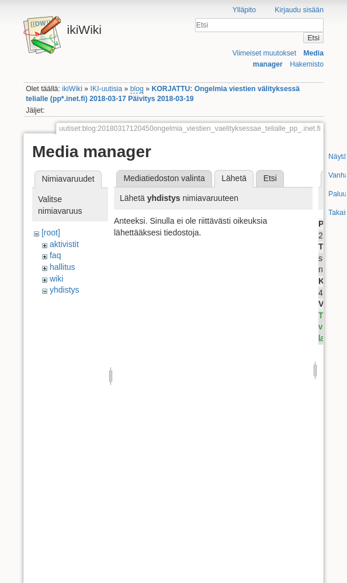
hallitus (62, 267)
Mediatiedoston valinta (163, 178)
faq (55, 255)
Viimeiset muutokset (264, 53)
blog (137, 89)
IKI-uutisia (106, 89)
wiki (56, 278)
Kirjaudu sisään (299, 10)
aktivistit (64, 244)
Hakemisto (307, 64)
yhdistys (64, 289)
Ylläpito (244, 10)
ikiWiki (72, 89)
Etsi (313, 38)
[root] (50, 232)
